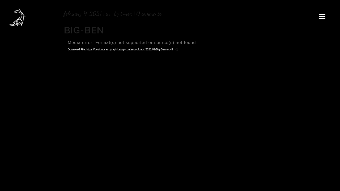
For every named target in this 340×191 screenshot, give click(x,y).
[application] (170, 99)
